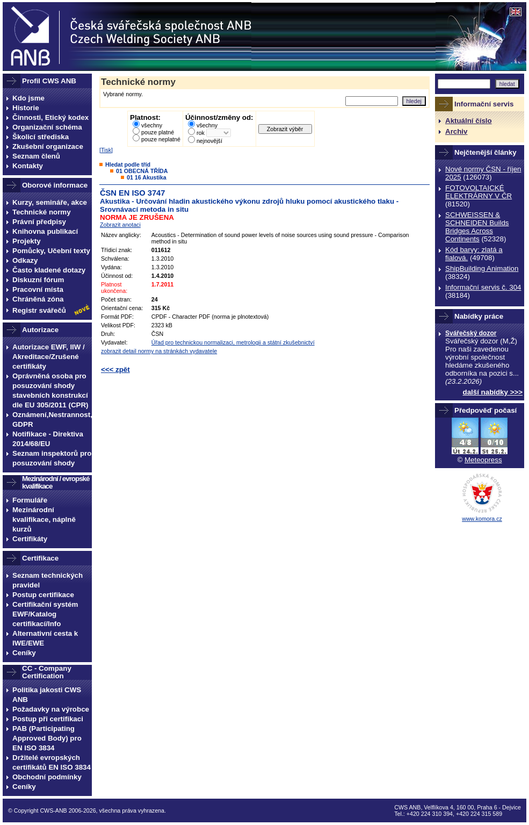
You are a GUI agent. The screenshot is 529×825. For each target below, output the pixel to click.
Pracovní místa (37, 289)
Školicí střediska (40, 137)
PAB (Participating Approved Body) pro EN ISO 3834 (47, 738)
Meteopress (483, 460)
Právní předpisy (39, 222)
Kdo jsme (28, 98)
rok (201, 133)
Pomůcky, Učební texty (51, 251)
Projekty (26, 241)
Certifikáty (29, 539)
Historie (25, 108)
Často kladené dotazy (48, 270)
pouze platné (157, 132)
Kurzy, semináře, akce (49, 202)
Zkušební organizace (47, 146)
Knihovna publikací (45, 231)
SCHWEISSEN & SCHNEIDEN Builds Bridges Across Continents (477, 227)
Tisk (106, 150)
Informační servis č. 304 (483, 287)
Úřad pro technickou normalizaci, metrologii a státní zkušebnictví (233, 342)
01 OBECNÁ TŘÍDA (142, 171)
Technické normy (41, 212)
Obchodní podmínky (47, 777)
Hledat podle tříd (127, 164)
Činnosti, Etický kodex (50, 117)
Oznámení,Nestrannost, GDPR (52, 419)
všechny (151, 125)
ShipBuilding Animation (481, 268)
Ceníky (24, 653)
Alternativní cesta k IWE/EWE (45, 638)
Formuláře (29, 500)
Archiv (456, 131)
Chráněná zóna (38, 299)
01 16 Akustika (146, 177)
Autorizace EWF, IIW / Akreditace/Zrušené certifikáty (48, 356)
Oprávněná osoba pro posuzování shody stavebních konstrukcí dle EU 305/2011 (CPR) (50, 390)
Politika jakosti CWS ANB (46, 695)
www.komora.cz (482, 518)
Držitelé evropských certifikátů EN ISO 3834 (51, 762)
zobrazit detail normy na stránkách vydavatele (159, 351)
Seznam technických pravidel (47, 580)
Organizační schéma (47, 127)
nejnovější (209, 141)
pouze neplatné (160, 139)
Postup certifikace (43, 595)
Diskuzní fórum (38, 280)
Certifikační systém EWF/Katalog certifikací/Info (45, 614)
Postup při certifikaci (47, 719)
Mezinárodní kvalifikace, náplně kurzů (44, 519)
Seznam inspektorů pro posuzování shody (51, 458)
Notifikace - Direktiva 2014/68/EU (47, 439)
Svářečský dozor (470, 333)
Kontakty (27, 166)
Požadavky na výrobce (50, 709)
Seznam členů (36, 156)
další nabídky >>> (493, 392)
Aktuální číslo (468, 121)
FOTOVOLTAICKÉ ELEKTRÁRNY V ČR (478, 192)
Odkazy (25, 260)
